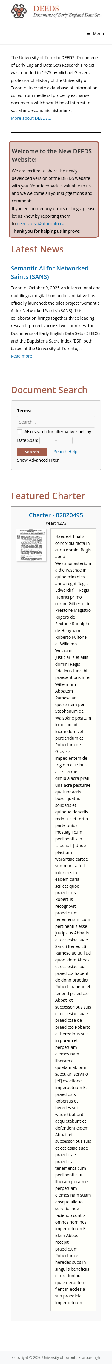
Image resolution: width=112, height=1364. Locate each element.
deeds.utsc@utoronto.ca (40, 223)
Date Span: (27, 440)
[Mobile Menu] (95, 33)
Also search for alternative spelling (57, 431)
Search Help (65, 451)
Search (32, 451)
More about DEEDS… (31, 118)
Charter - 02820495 (56, 515)
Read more (21, 356)
